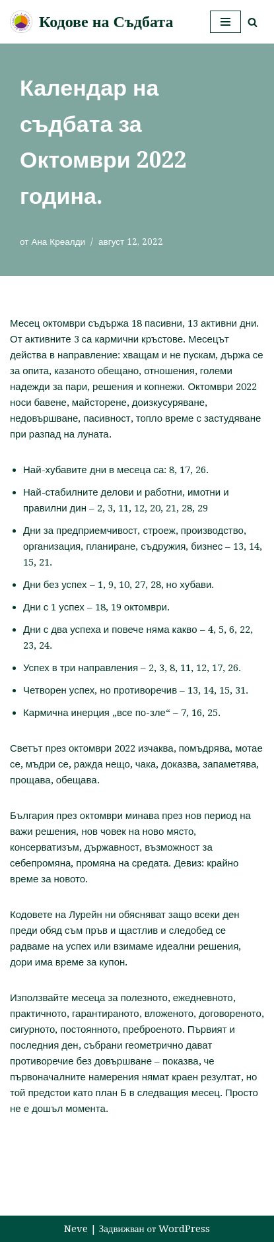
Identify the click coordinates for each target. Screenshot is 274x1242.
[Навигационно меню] (225, 22)
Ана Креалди (58, 241)
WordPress (184, 1229)
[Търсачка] (252, 22)
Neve (76, 1229)
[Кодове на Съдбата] (91, 21)
